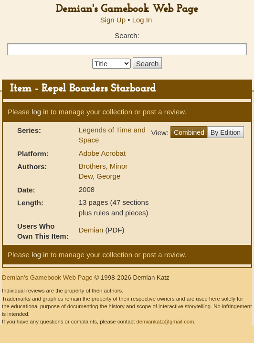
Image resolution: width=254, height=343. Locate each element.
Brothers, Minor (103, 166)
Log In (142, 20)
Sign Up (113, 20)
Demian (91, 230)
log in (40, 112)
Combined (189, 132)
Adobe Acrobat (102, 153)
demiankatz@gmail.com (165, 321)
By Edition (226, 132)
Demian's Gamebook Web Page (127, 9)
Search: (127, 35)
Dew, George (100, 176)
